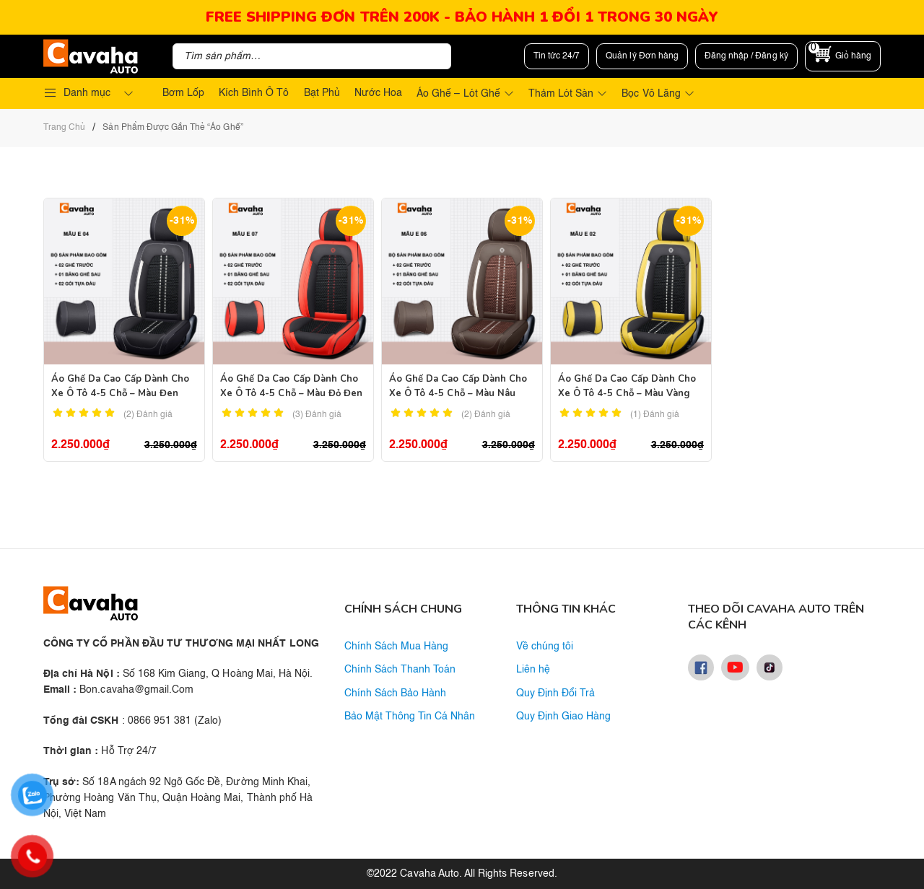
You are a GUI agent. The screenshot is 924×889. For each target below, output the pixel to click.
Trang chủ (64, 127)
